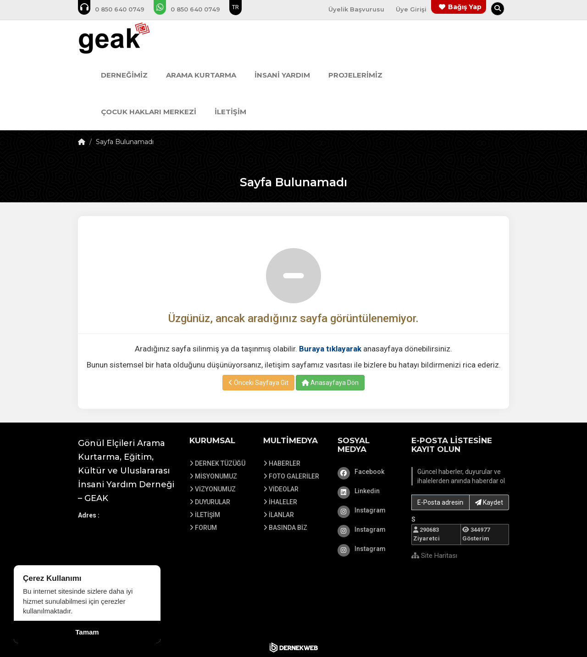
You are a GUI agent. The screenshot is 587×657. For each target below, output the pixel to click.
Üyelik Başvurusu (356, 9)
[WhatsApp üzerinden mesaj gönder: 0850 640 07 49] (193, 9)
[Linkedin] (368, 491)
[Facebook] (368, 471)
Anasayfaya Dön (330, 382)
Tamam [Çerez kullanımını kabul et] (87, 632)
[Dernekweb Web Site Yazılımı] (293, 647)
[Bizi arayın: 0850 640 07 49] (117, 9)
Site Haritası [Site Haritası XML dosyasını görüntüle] (434, 555)
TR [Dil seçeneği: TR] (235, 7)
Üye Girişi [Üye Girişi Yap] (411, 9)
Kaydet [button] (489, 502)
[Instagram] (368, 510)
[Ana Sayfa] (131, 38)
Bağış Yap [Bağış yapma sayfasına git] (465, 7)
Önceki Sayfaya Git (258, 382)
